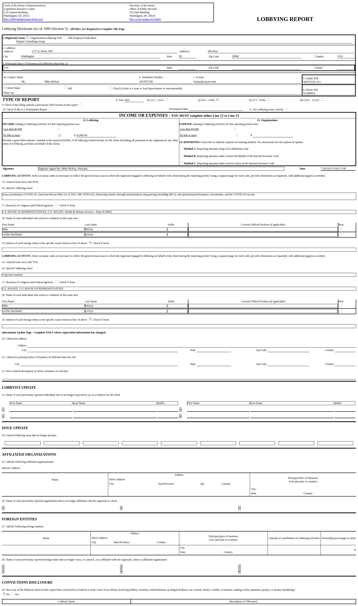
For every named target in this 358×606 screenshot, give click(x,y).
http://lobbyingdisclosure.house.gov (23, 19)
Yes (15, 594)
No (7, 594)
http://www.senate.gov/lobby (145, 19)
